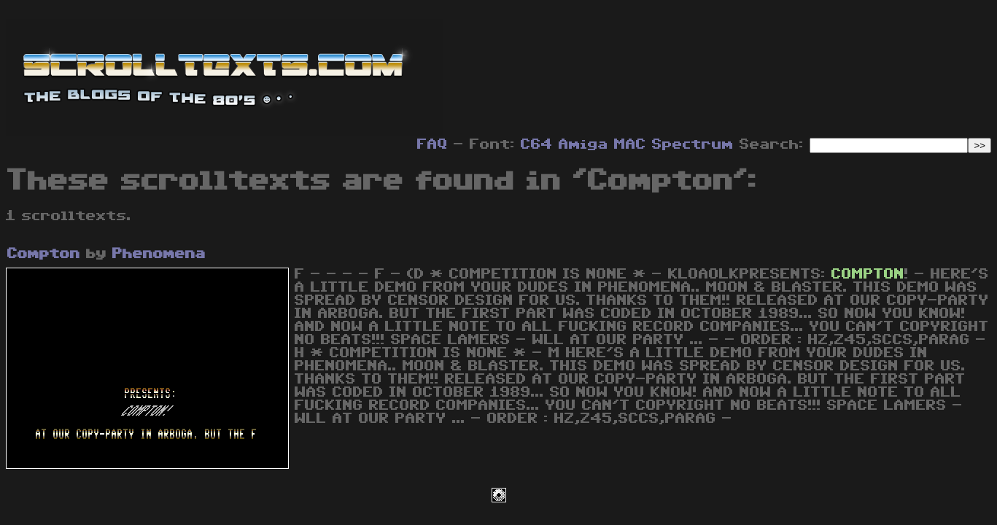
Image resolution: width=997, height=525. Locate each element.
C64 (537, 144)
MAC (630, 144)
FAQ (432, 144)
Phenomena (159, 254)
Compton (43, 254)
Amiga (583, 144)
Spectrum (693, 144)
